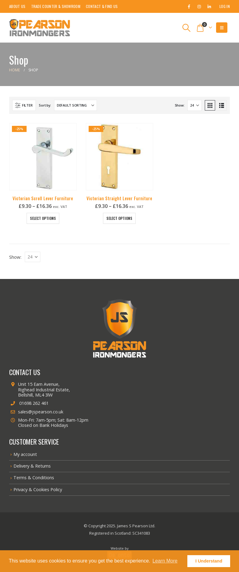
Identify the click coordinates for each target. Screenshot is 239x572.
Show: (180, 105)
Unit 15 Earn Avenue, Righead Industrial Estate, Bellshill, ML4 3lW (39, 389)
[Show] (194, 105)
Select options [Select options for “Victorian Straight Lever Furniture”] (119, 218)
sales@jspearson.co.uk (36, 412)
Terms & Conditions (33, 477)
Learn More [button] (165, 560)
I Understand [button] (208, 561)
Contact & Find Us (102, 6)
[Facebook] (189, 6)
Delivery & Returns (32, 466)
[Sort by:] (75, 105)
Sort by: (45, 105)
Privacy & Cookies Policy (37, 489)
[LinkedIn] (209, 6)
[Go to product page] (42, 156)
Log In (224, 6)
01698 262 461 (29, 403)
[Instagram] (199, 6)
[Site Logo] (39, 27)
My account (25, 454)
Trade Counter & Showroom (56, 6)
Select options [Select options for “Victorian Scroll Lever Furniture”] (43, 218)
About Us (17, 6)
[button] (186, 28)
